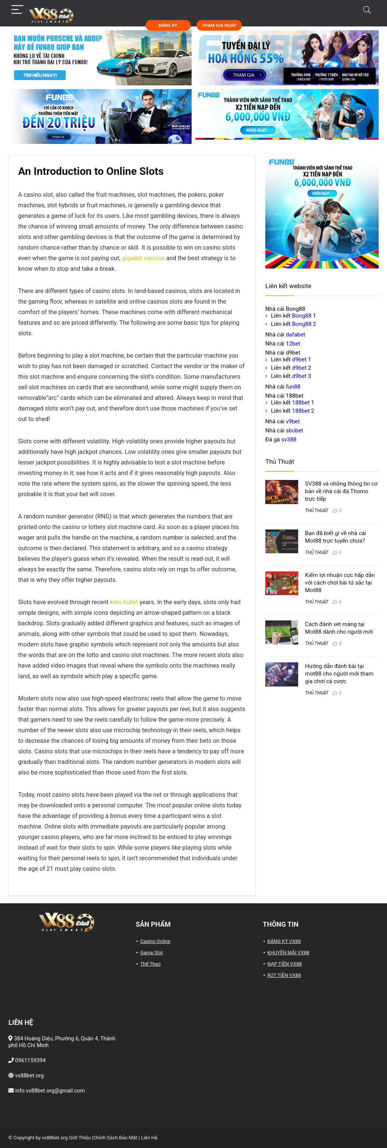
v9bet (293, 421)
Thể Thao (150, 964)
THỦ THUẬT (316, 510)
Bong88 (301, 315)
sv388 (288, 439)
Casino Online (155, 941)
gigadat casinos (143, 258)
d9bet (299, 359)
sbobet (294, 430)
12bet (293, 343)
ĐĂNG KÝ (168, 25)
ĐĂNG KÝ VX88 (284, 941)
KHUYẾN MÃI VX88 (288, 952)
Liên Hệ (149, 1137)
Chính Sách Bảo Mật (115, 1137)
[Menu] (17, 10)
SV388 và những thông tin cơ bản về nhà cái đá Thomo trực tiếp (341, 491)
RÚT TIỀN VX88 (284, 975)
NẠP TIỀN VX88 (284, 964)
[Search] (367, 10)
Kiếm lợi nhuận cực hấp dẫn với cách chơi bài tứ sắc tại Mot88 (340, 583)
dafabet (295, 334)
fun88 (293, 386)
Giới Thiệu (80, 1137)
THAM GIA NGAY (219, 25)
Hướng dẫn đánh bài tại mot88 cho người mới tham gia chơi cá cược (339, 674)
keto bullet (124, 602)
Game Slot (151, 952)
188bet (301, 402)
